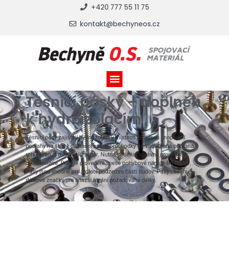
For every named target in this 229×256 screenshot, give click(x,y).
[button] (114, 79)
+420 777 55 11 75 (120, 7)
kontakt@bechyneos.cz (120, 24)
